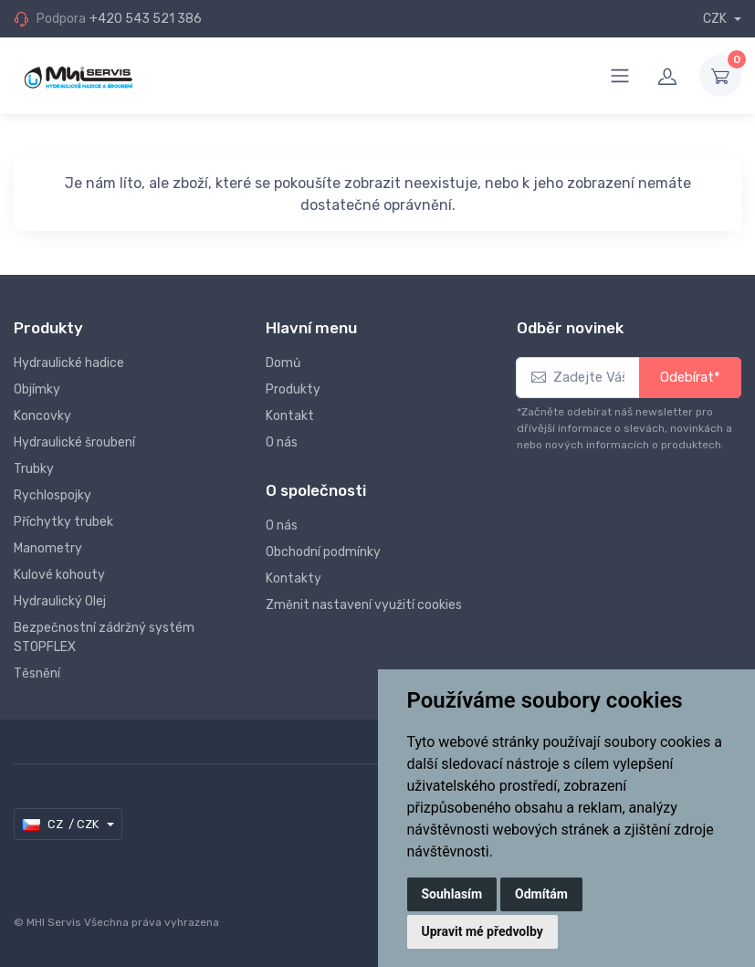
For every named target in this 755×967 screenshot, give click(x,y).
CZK (716, 18)
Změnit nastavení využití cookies (364, 605)
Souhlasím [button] (452, 894)
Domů (283, 363)
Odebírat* (690, 377)
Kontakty (293, 578)
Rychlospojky (52, 495)
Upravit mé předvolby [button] (482, 931)
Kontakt (290, 416)
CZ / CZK (61, 824)
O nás (282, 442)
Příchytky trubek (63, 522)
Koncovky (42, 416)
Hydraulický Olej (60, 601)
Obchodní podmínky (323, 552)
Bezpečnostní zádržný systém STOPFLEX (104, 637)
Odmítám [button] (541, 894)
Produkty (293, 389)
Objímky (37, 389)
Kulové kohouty (59, 575)
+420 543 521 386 (145, 18)
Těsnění (37, 673)
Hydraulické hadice (69, 363)
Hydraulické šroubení (74, 442)
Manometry (48, 548)
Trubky (34, 469)
